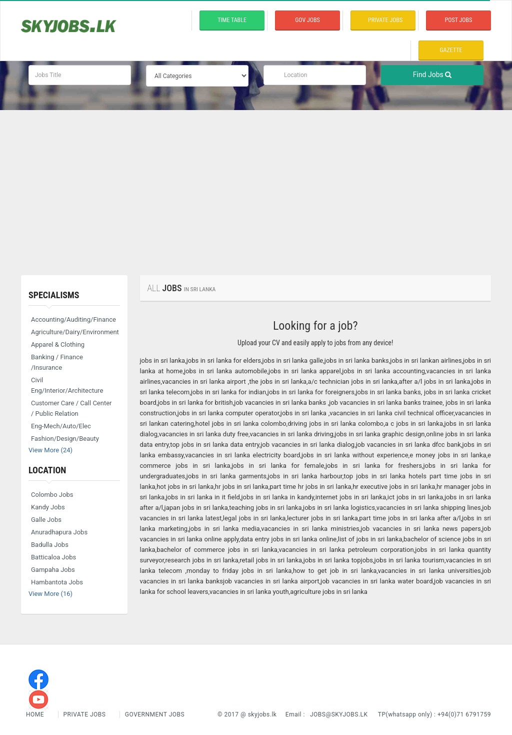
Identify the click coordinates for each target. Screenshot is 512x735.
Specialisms (53, 295)
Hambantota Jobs (57, 582)
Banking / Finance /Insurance (57, 362)
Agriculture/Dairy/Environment (75, 332)
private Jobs (385, 20)
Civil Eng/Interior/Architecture (67, 385)
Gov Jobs (307, 20)
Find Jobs (432, 75)
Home (36, 714)
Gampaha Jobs (53, 569)
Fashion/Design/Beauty (65, 438)
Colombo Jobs (52, 494)
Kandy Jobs (48, 507)
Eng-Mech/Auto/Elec (61, 426)
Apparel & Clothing (57, 344)
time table (232, 20)
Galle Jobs (46, 519)
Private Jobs (85, 714)
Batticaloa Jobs (53, 557)
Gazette (451, 50)
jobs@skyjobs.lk (339, 714)
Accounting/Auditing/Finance (73, 319)
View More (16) (50, 593)
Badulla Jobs (49, 544)
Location (47, 470)
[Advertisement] (256, 185)
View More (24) (50, 450)
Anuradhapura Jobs (59, 532)
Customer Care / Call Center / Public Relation (71, 408)
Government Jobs (154, 714)
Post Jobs (458, 20)
